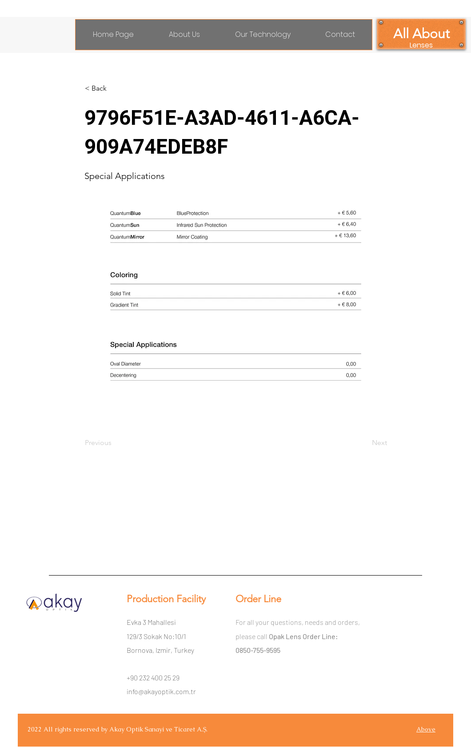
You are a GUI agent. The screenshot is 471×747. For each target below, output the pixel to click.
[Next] (365, 443)
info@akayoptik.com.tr (161, 691)
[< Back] (114, 88)
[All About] (421, 33)
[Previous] (114, 443)
